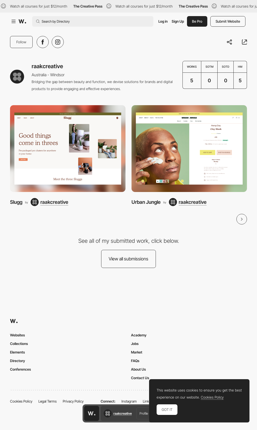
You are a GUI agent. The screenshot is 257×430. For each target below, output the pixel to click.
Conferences (20, 369)
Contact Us (140, 378)
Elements (17, 352)
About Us (138, 369)
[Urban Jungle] (189, 148)
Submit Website (228, 21)
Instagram (129, 401)
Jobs (135, 343)
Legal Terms (47, 401)
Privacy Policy (73, 401)
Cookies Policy (21, 401)
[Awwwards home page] (91, 413)
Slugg (16, 202)
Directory (17, 361)
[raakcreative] (49, 202)
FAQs (135, 361)
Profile (144, 413)
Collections (19, 343)
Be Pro (197, 21)
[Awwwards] (22, 21)
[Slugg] (67, 148)
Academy (139, 335)
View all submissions (128, 258)
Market (136, 352)
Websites (17, 335)
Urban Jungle (146, 202)
